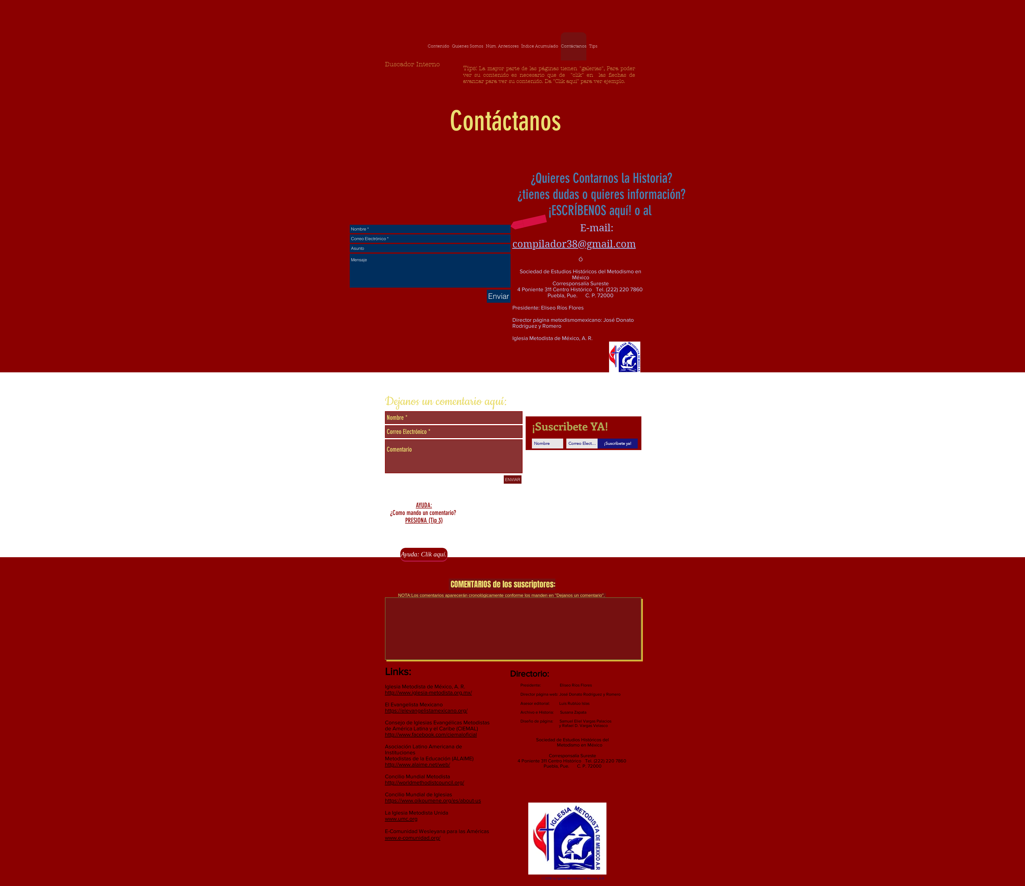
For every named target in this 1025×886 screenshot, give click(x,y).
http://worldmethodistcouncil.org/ (424, 782)
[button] (528, 222)
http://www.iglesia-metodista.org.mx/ (428, 692)
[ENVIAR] (512, 479)
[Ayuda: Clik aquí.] (423, 554)
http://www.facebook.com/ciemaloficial (431, 734)
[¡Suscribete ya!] (618, 443)
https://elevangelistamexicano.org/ (426, 710)
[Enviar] (499, 296)
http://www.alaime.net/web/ (417, 764)
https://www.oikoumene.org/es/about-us (433, 800)
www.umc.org (401, 819)
